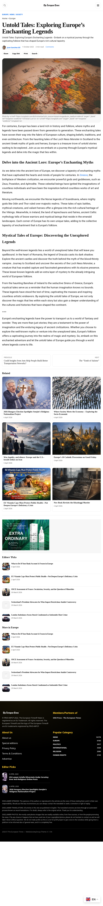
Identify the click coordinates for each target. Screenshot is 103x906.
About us (6, 737)
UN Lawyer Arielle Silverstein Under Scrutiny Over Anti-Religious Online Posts (29, 778)
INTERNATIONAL (60, 748)
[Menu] (98, 5)
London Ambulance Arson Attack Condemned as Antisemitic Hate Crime (39, 615)
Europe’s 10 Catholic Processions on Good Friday (75, 457)
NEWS (55, 737)
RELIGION (57, 751)
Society (19, 15)
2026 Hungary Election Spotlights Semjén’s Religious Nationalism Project (28, 790)
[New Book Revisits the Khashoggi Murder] (76, 484)
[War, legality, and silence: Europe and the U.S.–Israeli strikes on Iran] (26, 438)
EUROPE (56, 741)
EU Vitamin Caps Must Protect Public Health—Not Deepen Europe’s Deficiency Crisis (44, 576)
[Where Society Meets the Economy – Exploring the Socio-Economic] (76, 393)
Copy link (16, 53)
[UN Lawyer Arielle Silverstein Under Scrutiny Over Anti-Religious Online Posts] (4, 777)
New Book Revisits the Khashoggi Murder (72, 503)
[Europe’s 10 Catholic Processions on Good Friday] (76, 438)
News (12, 15)
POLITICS (57, 744)
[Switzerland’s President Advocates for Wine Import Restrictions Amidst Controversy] (6, 605)
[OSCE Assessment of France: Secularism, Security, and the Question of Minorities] (6, 592)
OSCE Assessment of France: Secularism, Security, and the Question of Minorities (42, 589)
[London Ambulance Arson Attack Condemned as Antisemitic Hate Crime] (6, 618)
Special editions (10, 743)
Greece (84, 175)
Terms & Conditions (12, 753)
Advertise (7, 758)
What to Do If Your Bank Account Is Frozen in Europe (32, 564)
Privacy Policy (9, 748)
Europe (5, 15)
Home (4, 18)
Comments (50, 47)
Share (6, 53)
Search (34, 53)
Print (26, 53)
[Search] (4, 5)
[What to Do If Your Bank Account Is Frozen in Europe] (6, 566)
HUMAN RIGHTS (59, 755)
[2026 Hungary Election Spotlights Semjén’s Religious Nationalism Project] (26, 393)
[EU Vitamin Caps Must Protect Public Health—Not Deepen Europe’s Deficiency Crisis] (26, 484)
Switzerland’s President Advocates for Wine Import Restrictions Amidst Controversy (43, 602)
